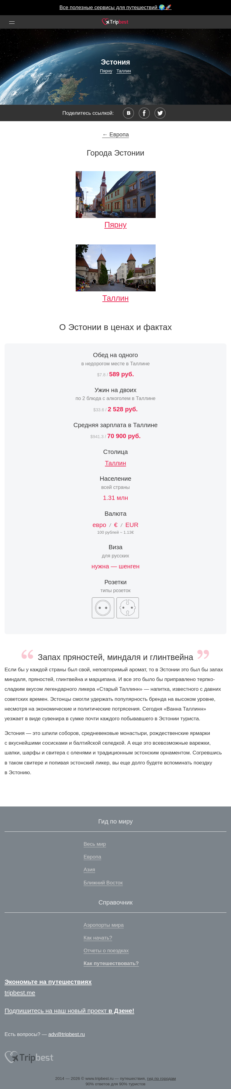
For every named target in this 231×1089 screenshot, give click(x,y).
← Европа (115, 134)
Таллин (123, 71)
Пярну (106, 71)
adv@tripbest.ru (66, 1034)
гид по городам (161, 1078)
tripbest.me (20, 992)
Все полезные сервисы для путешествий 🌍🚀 (116, 7)
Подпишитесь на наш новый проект (69, 1010)
